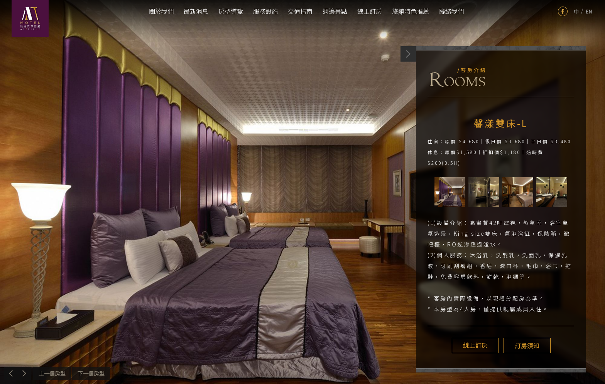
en (589, 11)
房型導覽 (230, 11)
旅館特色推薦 (410, 11)
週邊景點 (335, 11)
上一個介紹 (52, 373)
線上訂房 (369, 11)
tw (576, 11)
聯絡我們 (451, 11)
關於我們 (161, 11)
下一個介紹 (91, 373)
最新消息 (196, 11)
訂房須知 (526, 345)
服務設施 (265, 11)
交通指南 (300, 11)
